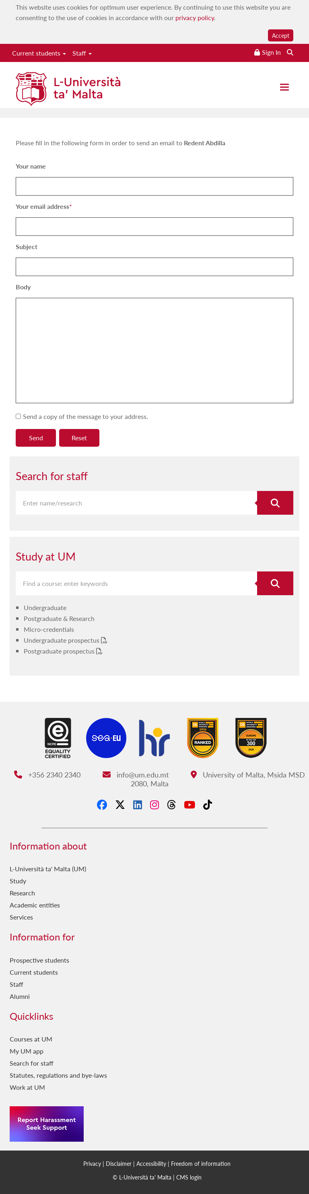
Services (21, 917)
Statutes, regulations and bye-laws (58, 1075)
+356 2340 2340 (47, 774)
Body (23, 286)
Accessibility (151, 1163)
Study (18, 880)
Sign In (271, 52)
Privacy (92, 1163)
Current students (39, 53)
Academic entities (35, 904)
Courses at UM (31, 1038)
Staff (82, 53)
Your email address (42, 206)
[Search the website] (290, 52)
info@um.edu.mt (136, 774)
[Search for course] (275, 583)
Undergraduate (45, 607)
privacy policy (194, 17)
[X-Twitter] (120, 804)
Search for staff (32, 1063)
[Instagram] (154, 804)
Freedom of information (201, 1163)
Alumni (20, 996)
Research (22, 892)
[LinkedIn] (137, 804)
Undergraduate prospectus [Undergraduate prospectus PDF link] (62, 640)
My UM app (26, 1051)
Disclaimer (119, 1163)
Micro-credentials (49, 629)
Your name (31, 166)
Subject (26, 246)
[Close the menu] (284, 87)
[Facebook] (102, 804)
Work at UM (27, 1087)
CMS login (189, 1177)
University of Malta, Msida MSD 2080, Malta (218, 778)
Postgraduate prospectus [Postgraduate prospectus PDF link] (60, 651)
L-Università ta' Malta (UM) (48, 868)
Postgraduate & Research (59, 618)
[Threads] (171, 804)
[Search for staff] (275, 503)
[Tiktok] (207, 804)
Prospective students (39, 960)
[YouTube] (189, 804)
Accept (280, 35)
